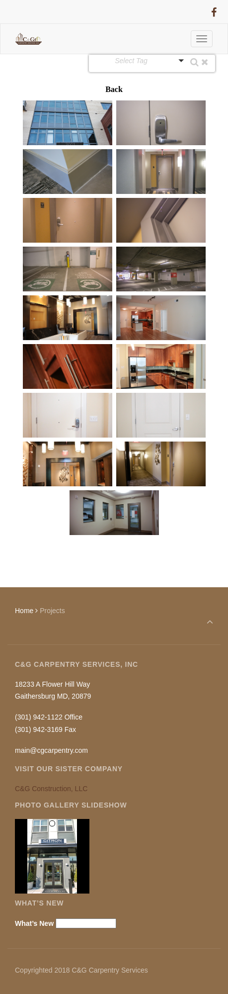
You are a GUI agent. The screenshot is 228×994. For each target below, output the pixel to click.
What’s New (34, 923)
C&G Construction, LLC (51, 789)
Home (24, 611)
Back (114, 89)
